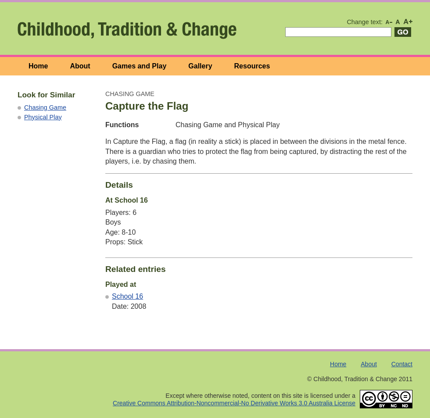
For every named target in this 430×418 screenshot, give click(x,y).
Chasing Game (45, 107)
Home (38, 66)
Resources (252, 66)
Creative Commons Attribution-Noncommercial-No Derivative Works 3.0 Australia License (234, 403)
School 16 (127, 296)
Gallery (200, 66)
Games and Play (139, 66)
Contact (401, 364)
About (80, 66)
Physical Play (43, 117)
